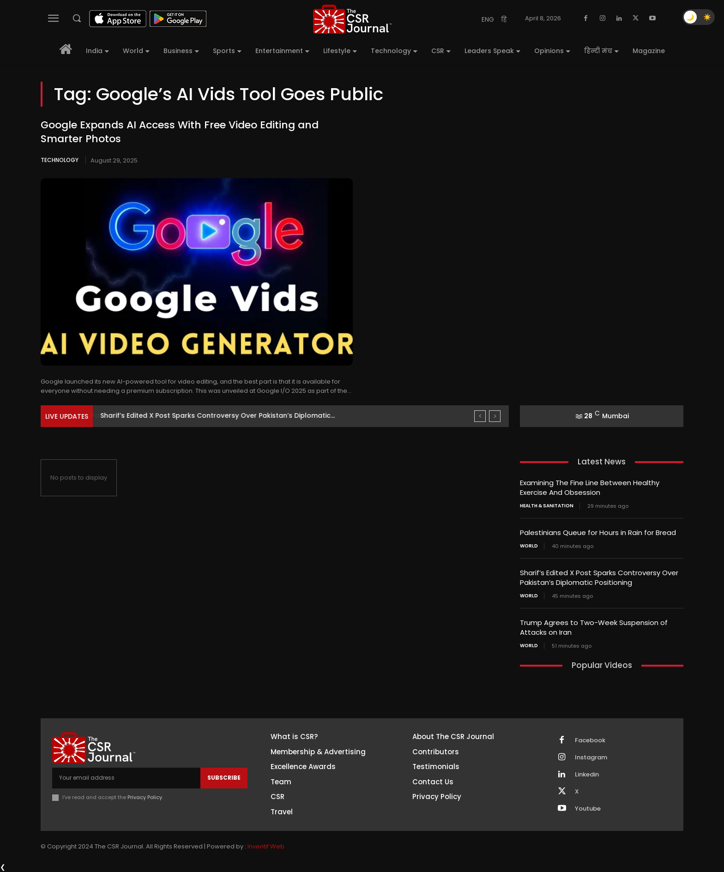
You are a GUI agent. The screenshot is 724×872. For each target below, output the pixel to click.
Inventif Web (265, 846)
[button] (77, 18)
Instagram (591, 757)
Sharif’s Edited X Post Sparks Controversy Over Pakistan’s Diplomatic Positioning (599, 577)
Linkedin (587, 774)
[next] (495, 416)
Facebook (590, 740)
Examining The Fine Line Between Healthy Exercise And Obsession (589, 487)
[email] (126, 778)
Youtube (588, 809)
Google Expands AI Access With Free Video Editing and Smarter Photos (180, 132)
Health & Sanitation (546, 506)
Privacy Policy (144, 797)
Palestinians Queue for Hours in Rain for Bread (177, 415)
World (529, 546)
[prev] (480, 416)
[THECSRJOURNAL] (352, 19)
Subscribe (224, 778)
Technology (59, 160)
